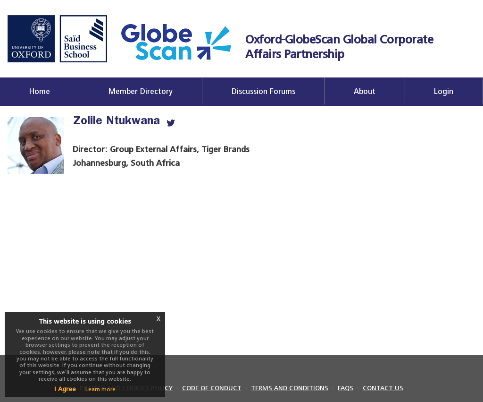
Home (39, 91)
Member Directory (140, 91)
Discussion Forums (263, 91)
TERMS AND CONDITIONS (289, 388)
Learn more (100, 389)
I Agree (65, 389)
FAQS (345, 388)
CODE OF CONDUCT (212, 388)
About (364, 91)
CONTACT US (383, 388)
